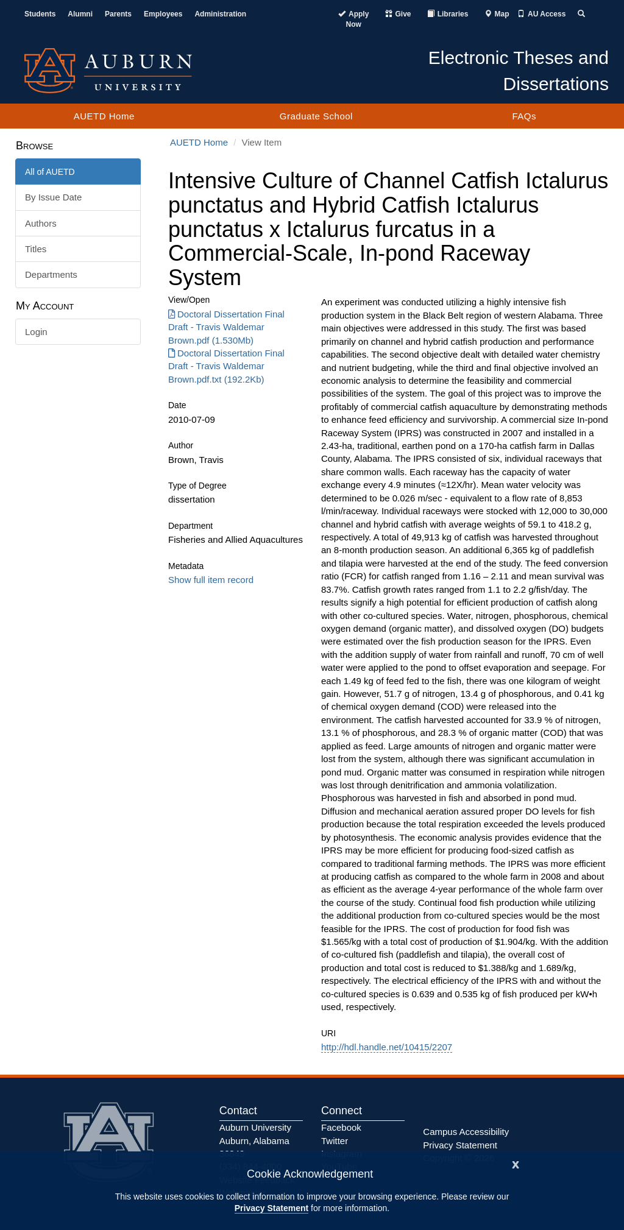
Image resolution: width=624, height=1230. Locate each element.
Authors (41, 223)
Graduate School (316, 116)
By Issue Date (53, 197)
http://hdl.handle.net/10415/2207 (386, 1047)
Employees (163, 14)
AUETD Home (104, 116)
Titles (35, 249)
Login (36, 332)
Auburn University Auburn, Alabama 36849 (255, 1140)
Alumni (80, 14)
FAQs (524, 116)
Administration (220, 14)
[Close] (515, 1163)
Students (39, 14)
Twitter (334, 1141)
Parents (118, 14)
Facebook (341, 1127)
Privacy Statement (271, 1208)
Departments (51, 274)
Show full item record (211, 579)
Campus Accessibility (466, 1131)
